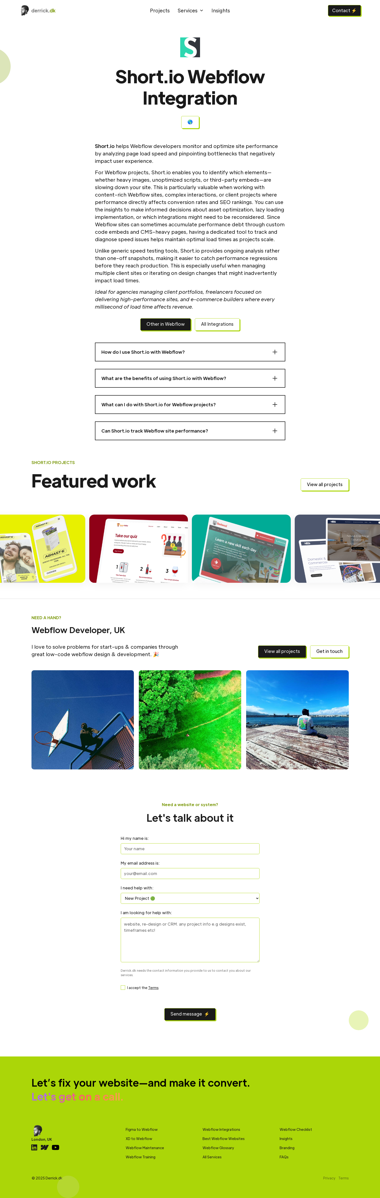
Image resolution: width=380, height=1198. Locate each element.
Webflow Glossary (218, 1147)
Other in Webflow (165, 324)
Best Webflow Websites (224, 1138)
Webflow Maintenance (145, 1147)
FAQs (284, 1157)
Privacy (329, 1178)
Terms (153, 987)
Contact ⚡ (344, 10)
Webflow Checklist (296, 1129)
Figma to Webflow (142, 1129)
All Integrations (217, 324)
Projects (160, 10)
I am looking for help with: (146, 912)
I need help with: (137, 887)
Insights (220, 10)
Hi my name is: (135, 838)
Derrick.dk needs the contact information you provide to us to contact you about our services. (186, 972)
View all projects (325, 484)
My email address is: (140, 863)
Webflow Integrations (221, 1129)
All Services (212, 1157)
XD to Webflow (139, 1138)
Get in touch (329, 651)
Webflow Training (140, 1157)
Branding (287, 1147)
